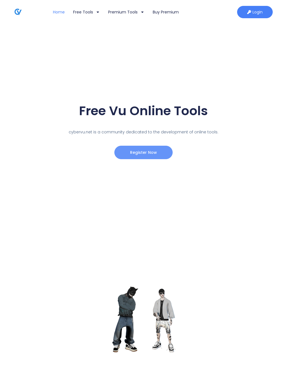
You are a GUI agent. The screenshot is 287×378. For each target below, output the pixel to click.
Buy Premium (166, 12)
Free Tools (86, 12)
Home (59, 12)
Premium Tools (126, 12)
